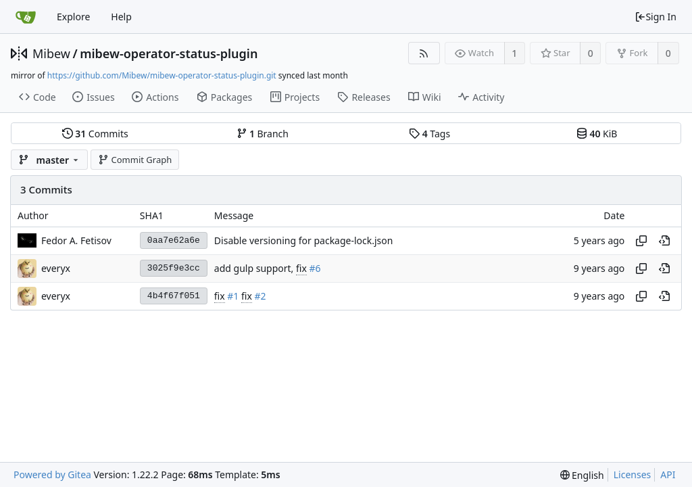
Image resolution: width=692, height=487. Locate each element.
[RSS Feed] (424, 53)
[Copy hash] (641, 241)
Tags (429, 133)
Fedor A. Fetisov (76, 240)
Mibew (51, 53)
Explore (73, 16)
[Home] (26, 17)
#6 (314, 268)
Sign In (655, 16)
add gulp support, (255, 268)
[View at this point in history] (664, 241)
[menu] (582, 475)
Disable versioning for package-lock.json (303, 240)
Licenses (632, 474)
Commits (95, 133)
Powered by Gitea (52, 474)
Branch (263, 133)
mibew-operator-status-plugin (168, 53)
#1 (233, 295)
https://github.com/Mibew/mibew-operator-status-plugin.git (161, 75)
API (667, 474)
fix (301, 268)
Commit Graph (135, 160)
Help (121, 16)
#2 (260, 295)
